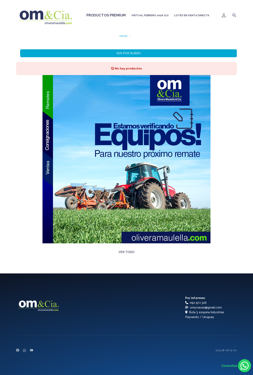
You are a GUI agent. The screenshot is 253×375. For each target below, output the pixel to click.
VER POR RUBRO (128, 53)
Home (123, 35)
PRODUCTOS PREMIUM (106, 15)
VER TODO (127, 252)
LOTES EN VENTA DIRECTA (191, 15)
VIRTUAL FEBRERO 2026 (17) (149, 15)
